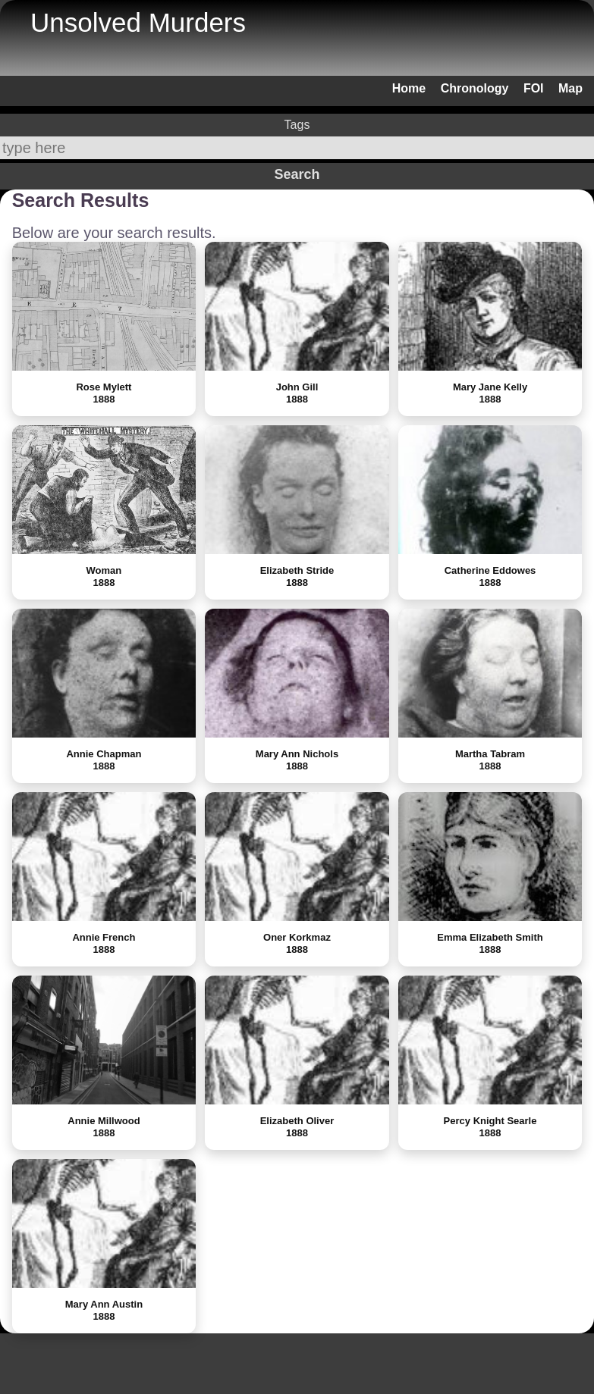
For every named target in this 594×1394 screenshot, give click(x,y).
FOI (533, 88)
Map (570, 88)
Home (409, 88)
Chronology (475, 88)
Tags (297, 124)
